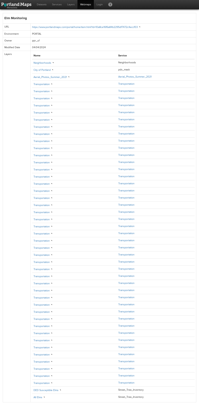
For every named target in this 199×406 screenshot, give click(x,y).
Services (57, 4)
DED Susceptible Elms (46, 390)
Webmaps (85, 4)
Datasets (42, 4)
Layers (71, 4)
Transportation (42, 84)
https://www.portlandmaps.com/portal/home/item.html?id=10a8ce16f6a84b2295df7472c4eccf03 (85, 27)
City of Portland (42, 70)
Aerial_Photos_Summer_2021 (50, 77)
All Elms (38, 397)
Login (100, 4)
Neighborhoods (42, 62)
